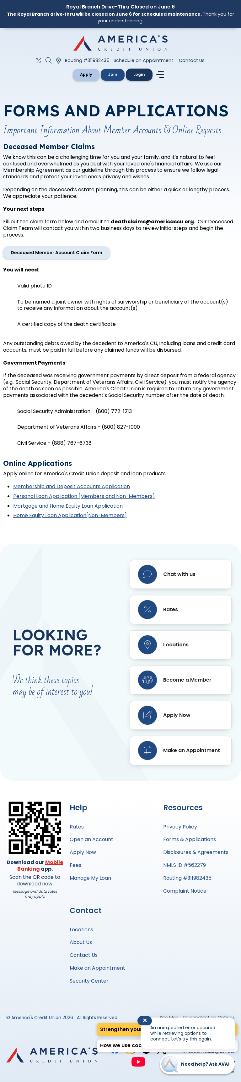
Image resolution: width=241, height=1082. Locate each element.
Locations (81, 929)
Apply (86, 74)
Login (140, 74)
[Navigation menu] (161, 74)
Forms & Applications (189, 839)
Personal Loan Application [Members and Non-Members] (84, 496)
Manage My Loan (90, 878)
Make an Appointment (97, 968)
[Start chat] (197, 1064)
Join (113, 74)
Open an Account (91, 839)
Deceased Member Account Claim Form (56, 252)
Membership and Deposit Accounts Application (71, 486)
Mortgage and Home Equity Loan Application (68, 506)
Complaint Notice (184, 891)
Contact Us (192, 60)
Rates (77, 826)
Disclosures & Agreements (195, 852)
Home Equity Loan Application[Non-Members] (70, 515)
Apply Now (83, 852)
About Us (81, 942)
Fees (75, 865)
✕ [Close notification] (144, 1020)
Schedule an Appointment (143, 60)
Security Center (89, 980)
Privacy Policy (180, 826)
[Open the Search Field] (48, 60)
